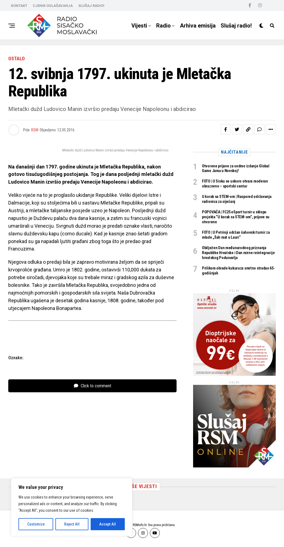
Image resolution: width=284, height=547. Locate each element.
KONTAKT (19, 6)
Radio (163, 25)
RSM (34, 130)
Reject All (72, 524)
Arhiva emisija (198, 25)
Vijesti (139, 25)
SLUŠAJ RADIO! (91, 6)
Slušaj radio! (236, 25)
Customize (36, 524)
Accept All (107, 524)
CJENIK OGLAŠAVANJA (53, 6)
